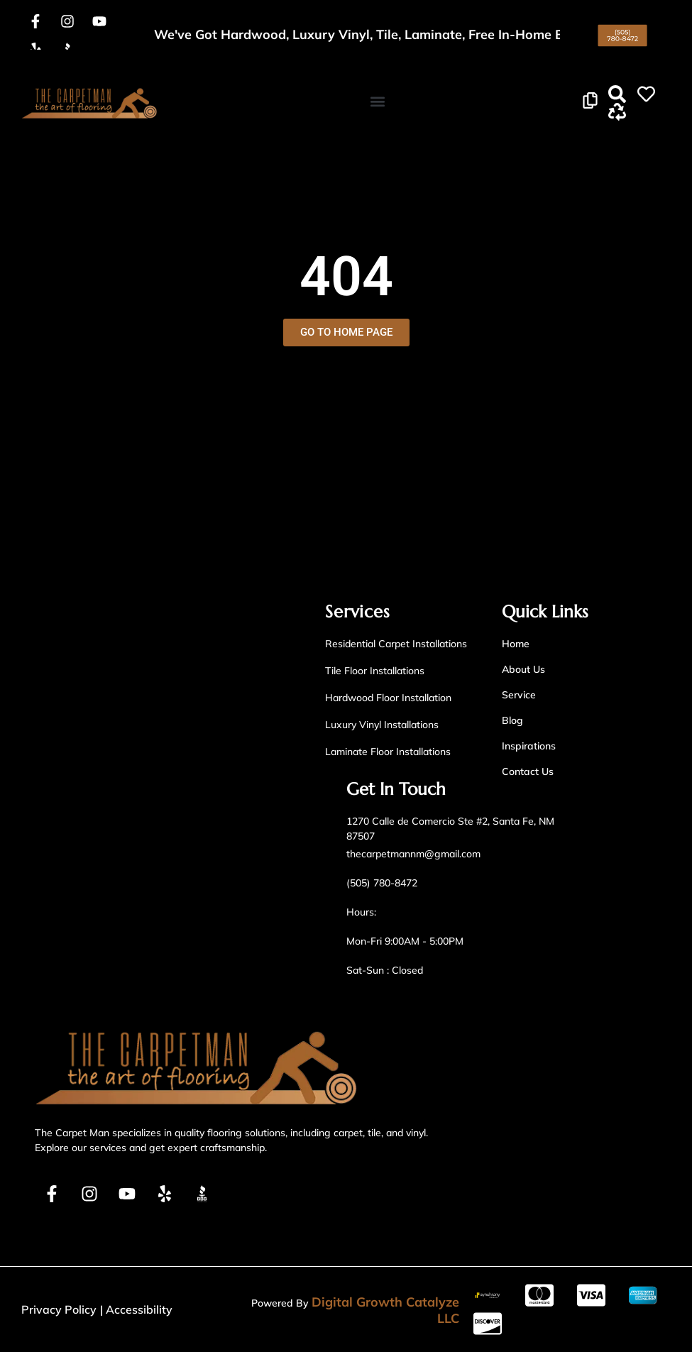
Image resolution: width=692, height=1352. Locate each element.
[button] (377, 101)
